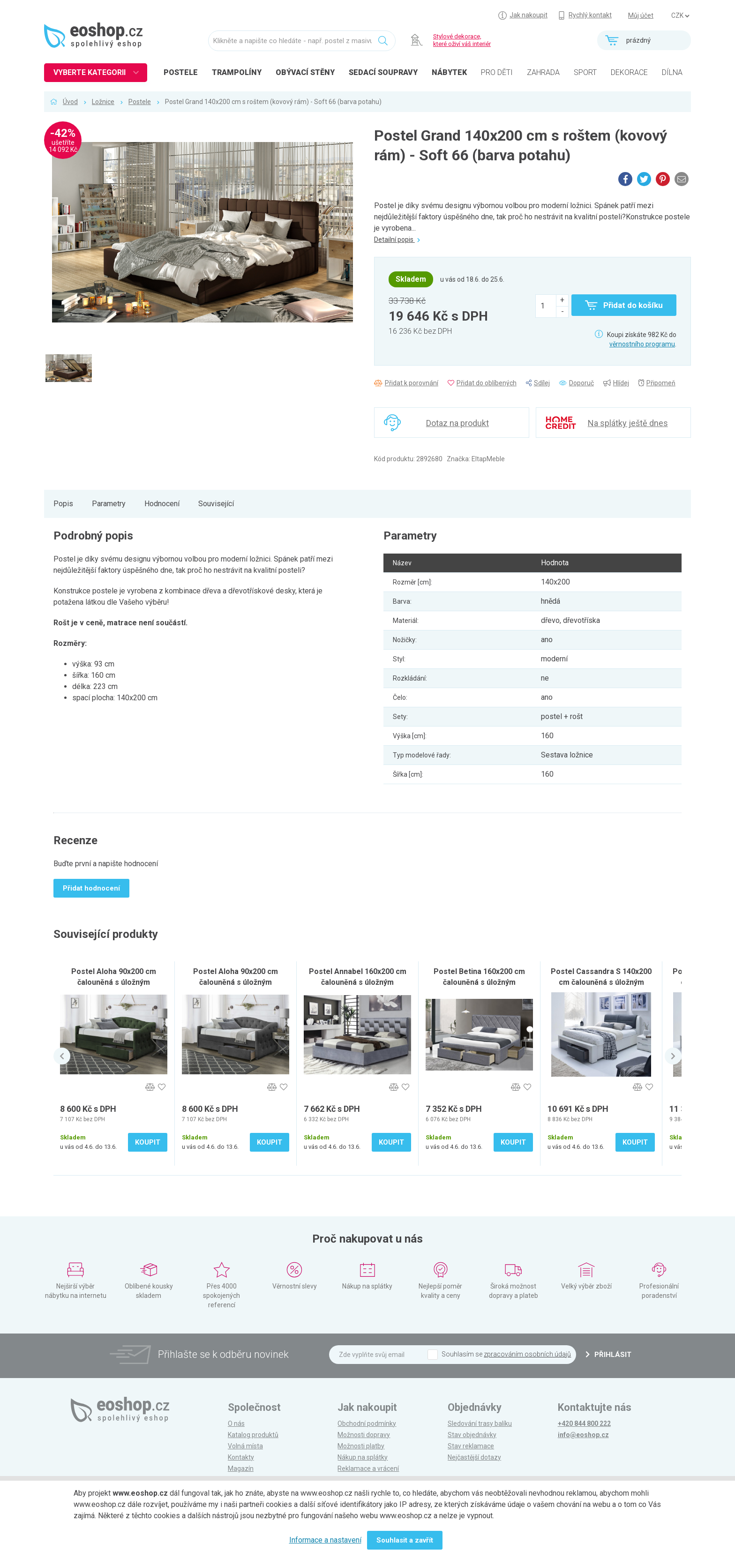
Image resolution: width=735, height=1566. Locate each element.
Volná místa (245, 1446)
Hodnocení (162, 503)
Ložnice (103, 101)
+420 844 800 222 (584, 1423)
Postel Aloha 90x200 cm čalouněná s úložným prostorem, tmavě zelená (114, 982)
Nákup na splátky (363, 1457)
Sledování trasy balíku (480, 1423)
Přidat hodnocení (91, 888)
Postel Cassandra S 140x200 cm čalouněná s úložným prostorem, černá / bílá (601, 982)
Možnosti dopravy (364, 1435)
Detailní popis (397, 239)
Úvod (70, 101)
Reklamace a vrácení (368, 1468)
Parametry (109, 503)
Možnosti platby (361, 1446)
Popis (63, 503)
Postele (139, 101)
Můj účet (640, 15)
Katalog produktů (253, 1435)
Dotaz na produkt (457, 423)
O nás (236, 1423)
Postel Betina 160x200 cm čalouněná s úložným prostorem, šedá (479, 982)
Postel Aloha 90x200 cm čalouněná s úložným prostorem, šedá (235, 982)
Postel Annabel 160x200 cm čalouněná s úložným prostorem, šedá (357, 982)
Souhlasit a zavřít (404, 1540)
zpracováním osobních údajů (527, 1354)
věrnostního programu (642, 344)
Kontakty (241, 1457)
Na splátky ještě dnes (628, 423)
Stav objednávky (472, 1435)
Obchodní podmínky (367, 1423)
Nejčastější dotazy (474, 1457)
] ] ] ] (680, 16)
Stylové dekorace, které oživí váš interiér (462, 40)
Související (216, 503)
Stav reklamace (471, 1446)
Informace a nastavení (325, 1540)
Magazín (241, 1468)
